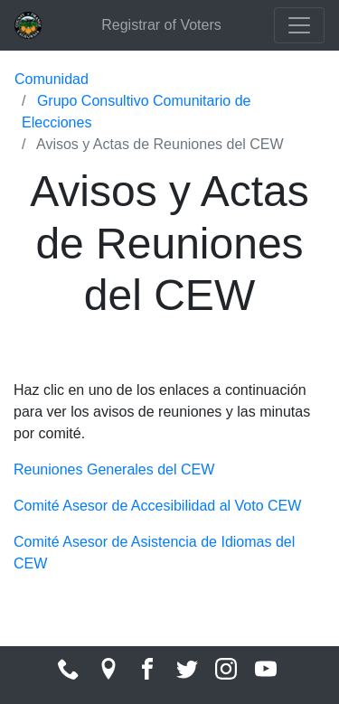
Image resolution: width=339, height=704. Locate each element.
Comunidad (51, 79)
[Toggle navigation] (299, 25)
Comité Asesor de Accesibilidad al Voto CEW (157, 505)
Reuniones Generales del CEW (114, 469)
